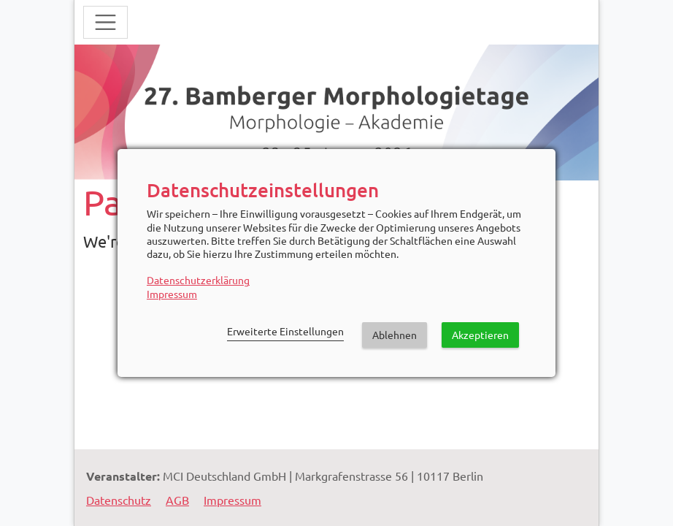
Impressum (172, 293)
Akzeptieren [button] (480, 334)
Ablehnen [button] (394, 334)
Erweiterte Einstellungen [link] (285, 331)
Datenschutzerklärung (198, 279)
